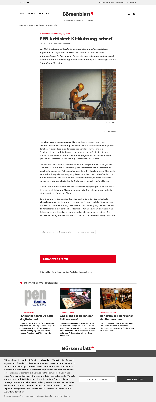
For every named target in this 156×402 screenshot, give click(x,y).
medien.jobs (110, 2)
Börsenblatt (78, 14)
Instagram (24, 2)
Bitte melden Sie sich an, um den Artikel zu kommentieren (66, 272)
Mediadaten (120, 2)
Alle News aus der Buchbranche (56, 232)
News (31, 25)
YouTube (28, 2)
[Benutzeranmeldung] (134, 14)
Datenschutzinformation (13, 396)
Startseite (23, 25)
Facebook (21, 2)
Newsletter (132, 2)
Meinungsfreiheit (86, 232)
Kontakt (102, 2)
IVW (126, 2)
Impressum (30, 396)
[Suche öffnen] (129, 14)
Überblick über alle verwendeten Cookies (53, 396)
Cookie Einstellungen (97, 379)
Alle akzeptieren (135, 379)
